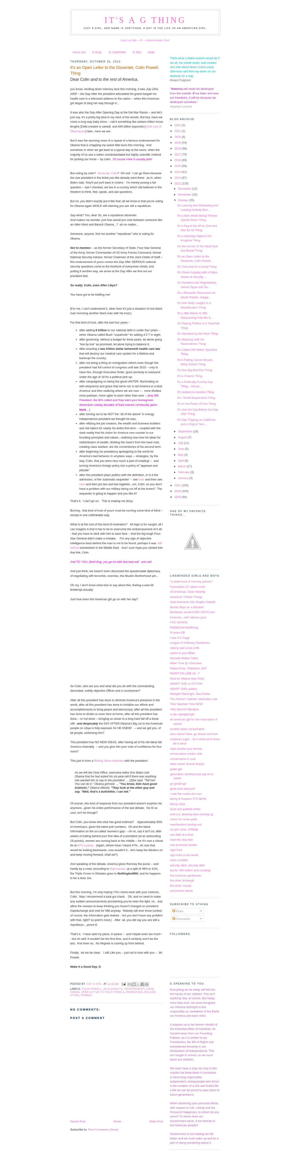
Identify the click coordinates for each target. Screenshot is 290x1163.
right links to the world (184, 855)
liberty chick (177, 804)
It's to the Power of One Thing (196, 403)
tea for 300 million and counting (190, 870)
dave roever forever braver (187, 764)
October (183, 200)
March (182, 466)
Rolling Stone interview (108, 760)
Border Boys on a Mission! (187, 607)
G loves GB (177, 632)
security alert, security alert (187, 865)
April (181, 460)
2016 (178, 160)
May (181, 454)
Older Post (156, 1121)
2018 (178, 148)
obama (75, 992)
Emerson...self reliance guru (188, 617)
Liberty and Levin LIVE (184, 648)
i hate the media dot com (186, 794)
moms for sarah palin (183, 819)
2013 (178, 177)
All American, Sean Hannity (187, 591)
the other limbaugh (182, 880)
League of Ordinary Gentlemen (190, 642)
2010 (178, 491)
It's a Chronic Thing (189, 376)
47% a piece (85, 845)
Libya (150, 989)
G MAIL (97, 52)
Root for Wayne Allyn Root (187, 678)
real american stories (183, 845)
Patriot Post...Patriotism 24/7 (188, 668)
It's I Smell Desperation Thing (196, 397)
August (183, 437)
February (184, 472)
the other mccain (180, 885)
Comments (181, 919)
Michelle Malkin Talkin (184, 658)
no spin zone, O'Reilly (184, 829)
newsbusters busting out (185, 824)
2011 (178, 485)
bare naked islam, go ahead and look (194, 734)
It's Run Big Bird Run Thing (194, 370)
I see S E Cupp (180, 637)
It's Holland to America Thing (195, 392)
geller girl (176, 769)
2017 (178, 154)
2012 (178, 183)
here (142, 479)
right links (176, 850)
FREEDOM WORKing (184, 627)
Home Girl (79, 52)
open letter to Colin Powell (103, 992)
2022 (178, 125)
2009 (178, 497)
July (181, 443)
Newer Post (77, 1121)
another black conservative (187, 729)
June (181, 449)
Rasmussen (117, 868)
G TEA (137, 52)
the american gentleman (185, 875)
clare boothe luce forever (186, 748)
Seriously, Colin (107, 173)
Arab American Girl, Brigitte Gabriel (192, 602)
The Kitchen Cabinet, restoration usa (193, 699)
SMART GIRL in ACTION (186, 683)
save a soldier (179, 860)
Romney (86, 995)
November (185, 194)
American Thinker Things (186, 597)
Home (117, 1121)
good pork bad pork (182, 788)
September (185, 431)
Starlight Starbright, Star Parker (190, 693)
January (183, 478)
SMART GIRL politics (183, 688)
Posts (177, 911)
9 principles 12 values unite (187, 586)
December (185, 188)
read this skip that (181, 839)
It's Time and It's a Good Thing (196, 266)
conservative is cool (182, 759)
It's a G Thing (145, 20)
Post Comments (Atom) (103, 1129)
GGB (151, 52)
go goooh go (178, 783)
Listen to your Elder (182, 653)
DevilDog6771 (113, 989)
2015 (178, 166)
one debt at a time (181, 834)
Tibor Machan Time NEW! (186, 704)
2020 (178, 137)
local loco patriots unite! (185, 809)
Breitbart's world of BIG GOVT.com (192, 612)
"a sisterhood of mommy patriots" (191, 581)
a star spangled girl (182, 714)
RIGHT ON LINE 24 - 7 (185, 673)
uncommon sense (181, 890)
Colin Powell (92, 989)
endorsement (135, 989)
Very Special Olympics (184, 709)
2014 (178, 172)
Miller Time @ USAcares (186, 663)
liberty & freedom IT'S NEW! (188, 799)
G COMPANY (117, 52)
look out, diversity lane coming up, (192, 814)
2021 (178, 131)
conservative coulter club (186, 753)
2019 (178, 142)
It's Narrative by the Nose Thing (197, 333)
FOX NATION (179, 622)
